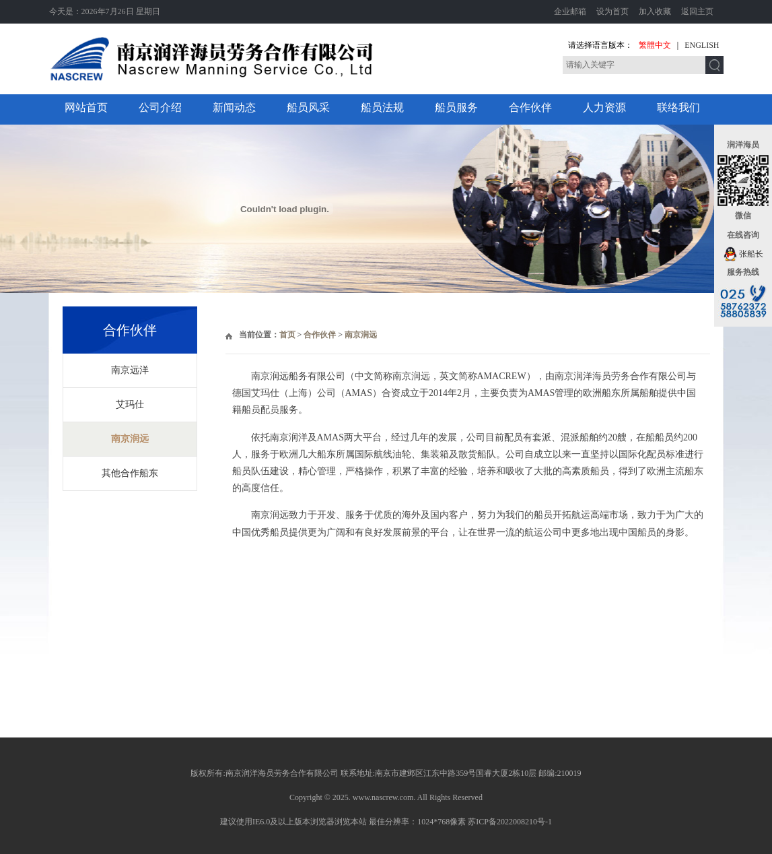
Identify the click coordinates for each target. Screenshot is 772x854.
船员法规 (382, 107)
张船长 (743, 254)
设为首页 (612, 11)
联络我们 (678, 107)
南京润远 (130, 439)
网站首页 (86, 107)
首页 (287, 334)
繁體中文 (655, 45)
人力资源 (604, 107)
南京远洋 (130, 370)
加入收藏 (655, 11)
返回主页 (697, 11)
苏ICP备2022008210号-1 (510, 821)
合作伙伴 (530, 107)
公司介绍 (160, 107)
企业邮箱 (570, 11)
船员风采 (308, 107)
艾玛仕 (130, 404)
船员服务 (456, 107)
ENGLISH (702, 45)
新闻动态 (234, 107)
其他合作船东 (130, 473)
